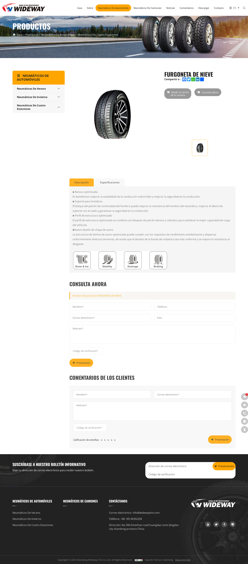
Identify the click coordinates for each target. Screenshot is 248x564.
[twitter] (216, 524)
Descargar (203, 7)
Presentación (83, 420)
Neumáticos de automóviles (113, 7)
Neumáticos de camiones (147, 7)
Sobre (90, 7)
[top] (244, 429)
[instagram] (233, 524)
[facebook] (224, 524)
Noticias (170, 7)
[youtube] (208, 524)
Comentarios (187, 7)
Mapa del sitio (183, 559)
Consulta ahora (210, 92)
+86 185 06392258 (131, 519)
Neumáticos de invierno (32, 97)
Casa (79, 7)
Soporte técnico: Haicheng (159, 559)
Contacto (219, 7)
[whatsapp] (244, 421)
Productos (31, 34)
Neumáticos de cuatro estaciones (98, 34)
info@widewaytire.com (146, 512)
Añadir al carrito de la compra (180, 94)
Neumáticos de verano (31, 88)
